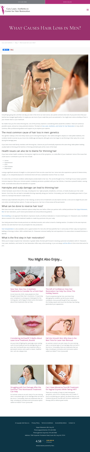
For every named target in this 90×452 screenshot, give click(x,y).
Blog (16, 43)
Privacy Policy (35, 423)
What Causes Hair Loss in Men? (28, 43)
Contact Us (72, 423)
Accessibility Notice (61, 423)
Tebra (52, 445)
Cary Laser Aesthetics (7, 43)
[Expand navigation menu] (88, 9)
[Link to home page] (15, 9)
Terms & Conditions (47, 423)
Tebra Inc (27, 423)
